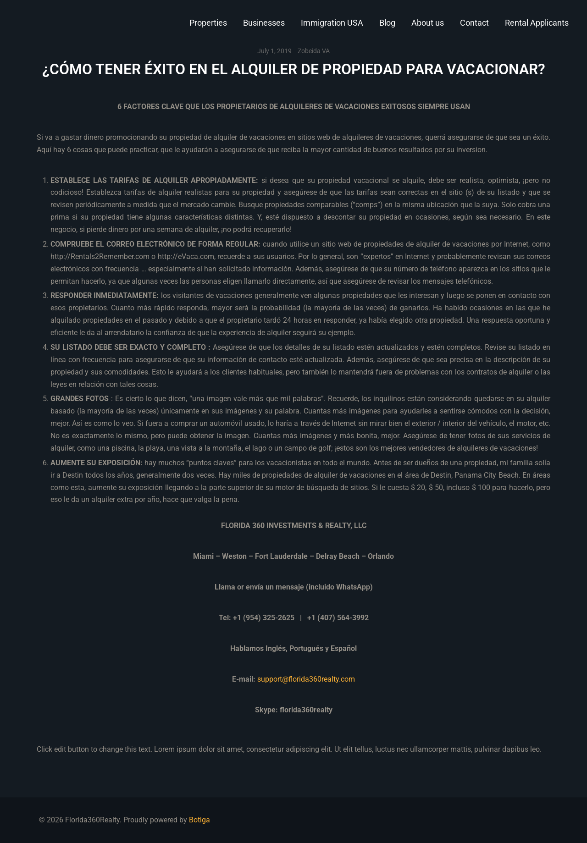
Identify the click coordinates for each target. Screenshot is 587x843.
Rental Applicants (537, 23)
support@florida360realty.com (306, 679)
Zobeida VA (314, 51)
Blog (387, 23)
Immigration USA (332, 23)
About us (427, 23)
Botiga (199, 819)
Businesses (264, 23)
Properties (208, 23)
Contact (474, 23)
